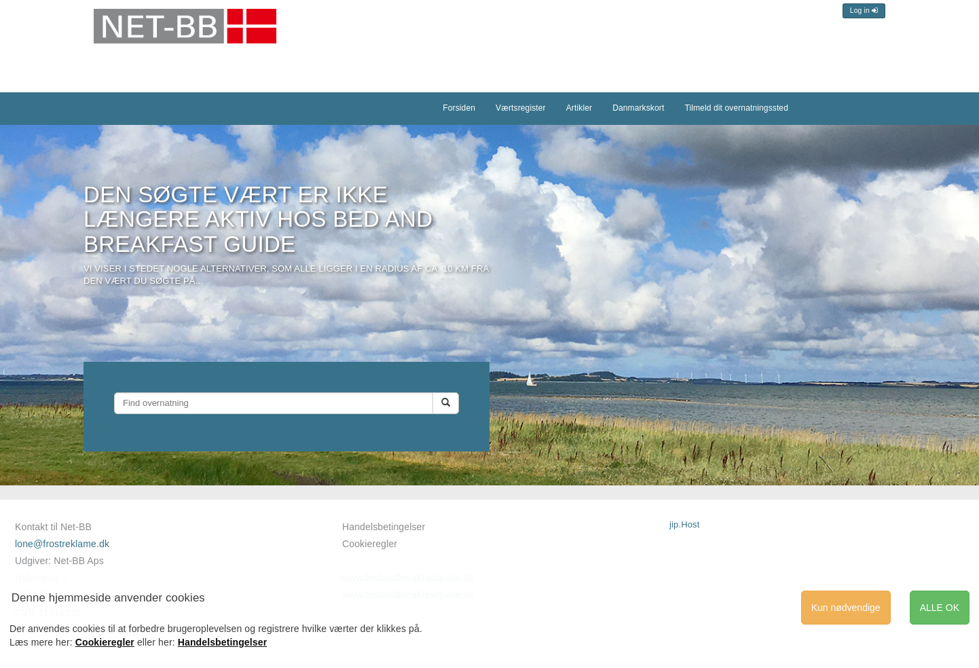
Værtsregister (521, 108)
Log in (864, 10)
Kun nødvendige (846, 607)
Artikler (579, 108)
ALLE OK (939, 607)
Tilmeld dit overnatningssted (736, 108)
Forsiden (459, 108)
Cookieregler (369, 543)
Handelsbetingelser (383, 526)
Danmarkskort (638, 108)
